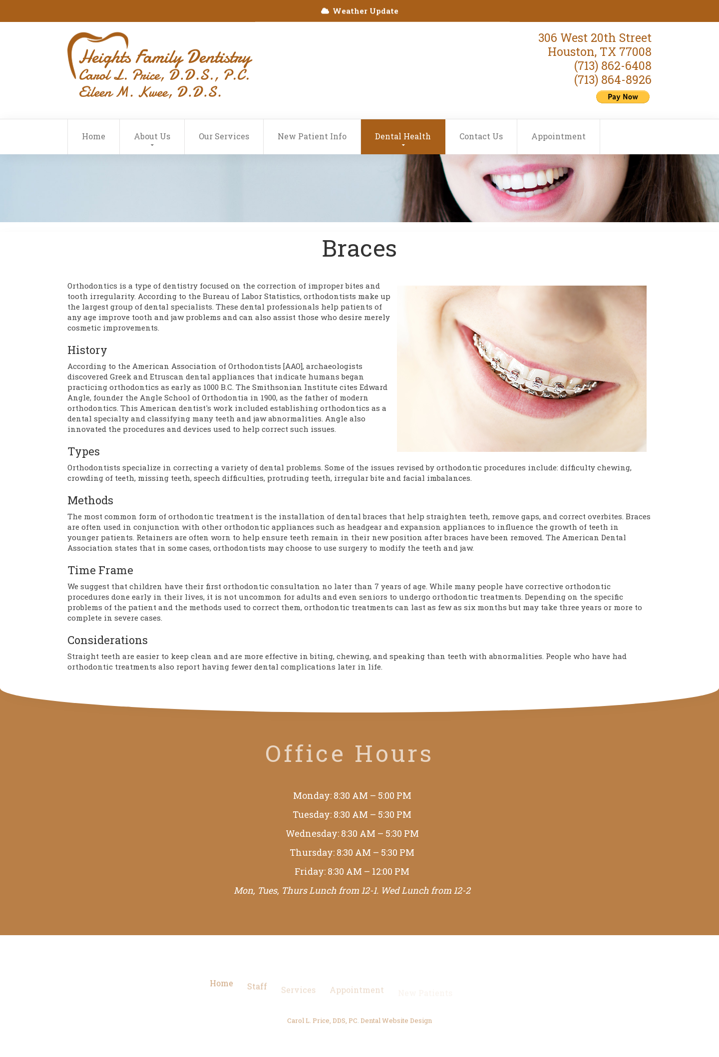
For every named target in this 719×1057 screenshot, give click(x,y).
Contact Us (481, 136)
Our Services (224, 136)
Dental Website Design (396, 1025)
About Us (152, 136)
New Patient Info (312, 136)
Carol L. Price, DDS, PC (322, 1025)
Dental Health (403, 136)
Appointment (558, 136)
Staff (257, 993)
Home (93, 136)
